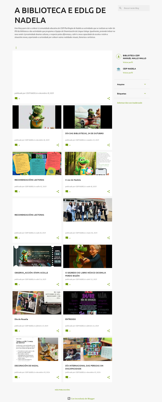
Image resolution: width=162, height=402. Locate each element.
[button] (108, 98)
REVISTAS (50, 48)
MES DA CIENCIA (66, 48)
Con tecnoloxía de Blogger (81, 398)
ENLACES (38, 48)
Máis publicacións (62, 390)
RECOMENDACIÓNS (22, 48)
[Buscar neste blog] (136, 8)
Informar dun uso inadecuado (129, 103)
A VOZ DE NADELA (85, 48)
